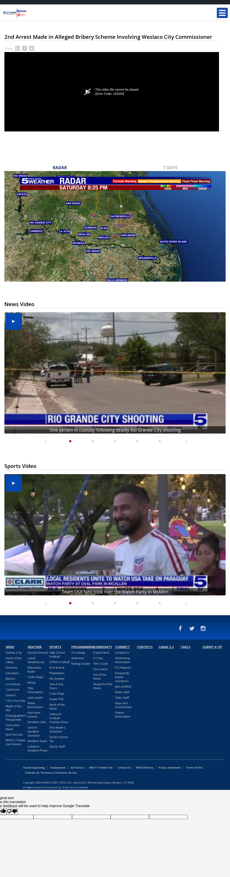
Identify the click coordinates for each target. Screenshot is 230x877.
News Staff (122, 692)
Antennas (77, 658)
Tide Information (35, 690)
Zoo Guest (100, 669)
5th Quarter (57, 679)
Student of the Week (102, 686)
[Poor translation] (12, 811)
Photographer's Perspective (16, 718)
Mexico (10, 679)
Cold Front (12, 690)
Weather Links (37, 722)
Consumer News (13, 727)
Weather (35, 647)
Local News (13, 684)
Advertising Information (122, 660)
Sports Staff (57, 746)
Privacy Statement (169, 767)
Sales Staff (122, 697)
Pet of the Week (99, 677)
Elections (12, 667)
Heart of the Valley (14, 660)
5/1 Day (98, 658)
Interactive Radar (34, 669)
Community (102, 647)
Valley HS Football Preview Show (58, 718)
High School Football (57, 654)
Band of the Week (57, 707)
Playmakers (57, 673)
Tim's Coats (100, 664)
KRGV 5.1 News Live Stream (16, 742)
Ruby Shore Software (75, 787)
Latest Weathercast (36, 660)
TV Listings (78, 652)
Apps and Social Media (123, 705)
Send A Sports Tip (58, 739)
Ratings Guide (80, 664)
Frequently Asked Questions (122, 677)
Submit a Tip (14, 652)
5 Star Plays (56, 694)
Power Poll (56, 699)
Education (12, 673)
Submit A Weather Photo (38, 748)
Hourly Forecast (38, 652)
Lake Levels (35, 697)
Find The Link (14, 735)
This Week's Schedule (57, 729)
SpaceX (10, 695)
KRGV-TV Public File (101, 767)
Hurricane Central (34, 714)
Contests (145, 647)
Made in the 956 (13, 708)
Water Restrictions (35, 705)
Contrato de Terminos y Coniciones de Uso (51, 772)
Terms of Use (194, 767)
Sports (55, 647)
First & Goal (56, 667)
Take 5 (185, 647)
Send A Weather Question (34, 731)
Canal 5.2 (166, 647)
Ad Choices (77, 767)
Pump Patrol (101, 652)
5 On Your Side (15, 701)
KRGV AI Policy (144, 767)
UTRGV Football (59, 662)
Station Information (122, 714)
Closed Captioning (34, 767)
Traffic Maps (36, 677)
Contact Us (122, 652)
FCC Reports (123, 667)
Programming (81, 647)
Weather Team (37, 741)
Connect (122, 647)
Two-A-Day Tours (56, 686)
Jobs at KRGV (123, 686)
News (10, 647)
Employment (57, 767)
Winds (32, 682)
